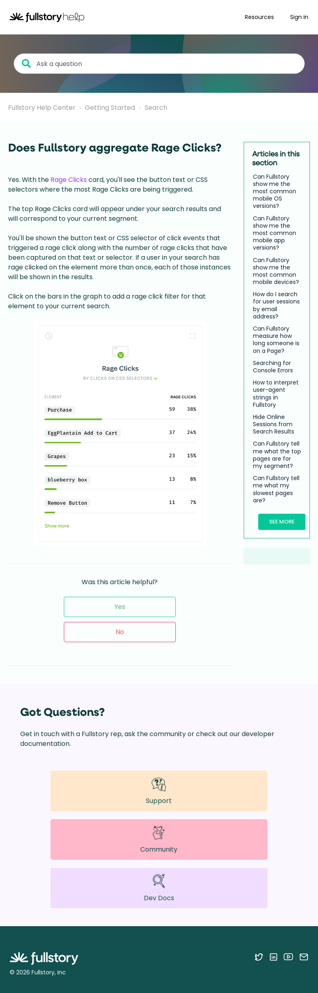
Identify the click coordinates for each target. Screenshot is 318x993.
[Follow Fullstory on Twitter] (259, 956)
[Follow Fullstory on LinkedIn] (273, 956)
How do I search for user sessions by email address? (276, 305)
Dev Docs (159, 888)
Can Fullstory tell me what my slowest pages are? (276, 489)
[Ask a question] (159, 63)
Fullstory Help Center (42, 107)
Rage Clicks (69, 179)
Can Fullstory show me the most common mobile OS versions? (274, 191)
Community (158, 839)
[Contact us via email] (303, 956)
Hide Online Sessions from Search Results (273, 424)
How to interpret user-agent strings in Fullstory (276, 393)
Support (159, 790)
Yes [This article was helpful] (119, 606)
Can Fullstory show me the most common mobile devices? (276, 271)
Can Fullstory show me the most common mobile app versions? (274, 233)
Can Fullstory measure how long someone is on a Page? (276, 339)
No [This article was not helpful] (120, 631)
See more (282, 521)
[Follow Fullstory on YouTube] (288, 956)
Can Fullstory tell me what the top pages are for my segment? (277, 455)
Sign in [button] (299, 17)
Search (156, 107)
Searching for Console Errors (273, 366)
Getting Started (110, 107)
